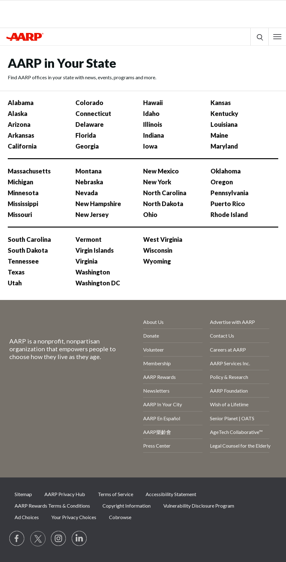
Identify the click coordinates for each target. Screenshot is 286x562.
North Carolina (164, 192)
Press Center (156, 446)
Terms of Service (115, 494)
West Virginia (162, 239)
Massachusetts (29, 171)
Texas (16, 272)
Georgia (87, 146)
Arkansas (21, 135)
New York (157, 182)
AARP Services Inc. (230, 363)
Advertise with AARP (232, 322)
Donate (151, 336)
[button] (277, 36)
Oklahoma (226, 171)
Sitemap (23, 494)
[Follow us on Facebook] (17, 538)
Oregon (222, 182)
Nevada (86, 192)
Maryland (224, 146)
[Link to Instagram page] (58, 538)
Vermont (88, 239)
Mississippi (23, 203)
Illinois (152, 124)
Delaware (89, 124)
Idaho (151, 113)
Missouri (20, 214)
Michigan (20, 182)
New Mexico (161, 171)
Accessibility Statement (171, 494)
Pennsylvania (229, 192)
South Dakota (28, 250)
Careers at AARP (228, 349)
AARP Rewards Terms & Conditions (52, 506)
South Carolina (29, 239)
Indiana (153, 135)
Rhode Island (229, 214)
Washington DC (97, 283)
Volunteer (153, 349)
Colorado (89, 102)
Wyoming (157, 261)
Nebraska (89, 182)
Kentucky (224, 113)
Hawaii (153, 102)
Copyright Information (126, 506)
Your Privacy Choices (73, 517)
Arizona (19, 124)
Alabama (21, 102)
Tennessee (23, 261)
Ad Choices (27, 517)
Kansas (221, 102)
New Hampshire (98, 203)
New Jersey (92, 214)
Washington (92, 272)
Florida (85, 135)
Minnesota (23, 192)
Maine (219, 135)
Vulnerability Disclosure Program (198, 506)
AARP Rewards (159, 377)
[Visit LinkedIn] (79, 538)
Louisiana (224, 124)
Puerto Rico (228, 203)
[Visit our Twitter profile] (38, 538)
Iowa (150, 146)
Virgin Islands (94, 250)
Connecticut (93, 113)
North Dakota (163, 203)
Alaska (17, 113)
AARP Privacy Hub (64, 494)
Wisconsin (157, 250)
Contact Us (222, 336)
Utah (15, 283)
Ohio (150, 214)
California (22, 146)
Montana (88, 171)
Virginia (86, 261)
